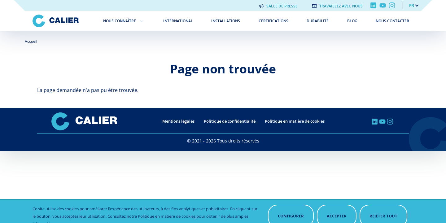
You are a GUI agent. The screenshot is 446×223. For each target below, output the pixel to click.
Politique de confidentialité (230, 121)
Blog (352, 21)
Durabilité (318, 21)
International (178, 21)
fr (411, 5)
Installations (225, 21)
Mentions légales (178, 121)
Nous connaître (119, 21)
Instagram (392, 5)
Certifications (273, 21)
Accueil (31, 41)
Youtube (382, 5)
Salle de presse (282, 6)
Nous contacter (392, 21)
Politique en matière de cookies (295, 121)
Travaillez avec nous (341, 6)
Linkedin (373, 5)
